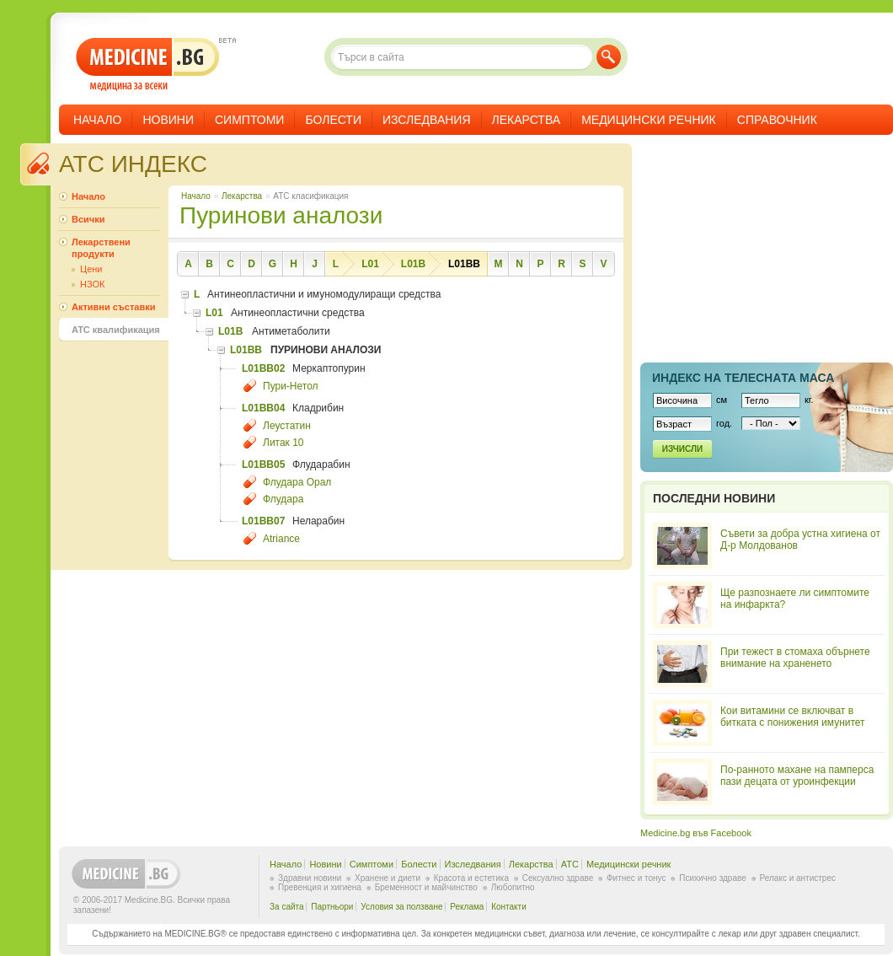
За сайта (287, 906)
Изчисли (682, 449)
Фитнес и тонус (636, 878)
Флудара (283, 499)
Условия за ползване (401, 906)
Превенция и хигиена (319, 887)
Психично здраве (712, 878)
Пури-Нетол (290, 386)
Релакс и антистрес (798, 878)
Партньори (332, 906)
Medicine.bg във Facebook (695, 833)
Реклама (467, 906)
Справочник (777, 119)
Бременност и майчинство (426, 887)
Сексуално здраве (558, 878)
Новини (168, 119)
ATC (570, 864)
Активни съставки (113, 307)
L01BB (464, 264)
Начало (97, 119)
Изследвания (426, 119)
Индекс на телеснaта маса (743, 377)
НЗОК (92, 284)
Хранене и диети (387, 878)
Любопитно (513, 887)
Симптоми (249, 119)
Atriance (281, 539)
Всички (88, 219)
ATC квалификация (116, 330)
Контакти (509, 906)
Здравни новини (309, 878)
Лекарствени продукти (101, 248)
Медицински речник (648, 119)
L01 (370, 264)
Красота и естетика (471, 878)
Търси (608, 57)
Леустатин (287, 426)
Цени (91, 269)
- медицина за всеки (148, 64)
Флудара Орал (297, 482)
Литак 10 (283, 442)
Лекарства (526, 119)
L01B (413, 264)
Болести (333, 119)
